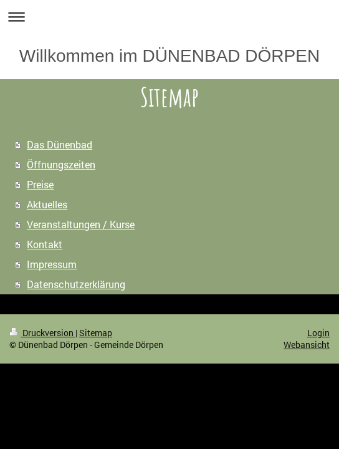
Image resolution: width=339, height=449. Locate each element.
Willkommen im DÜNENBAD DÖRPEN (169, 55)
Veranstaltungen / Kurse (81, 224)
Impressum (52, 264)
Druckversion (42, 333)
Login (318, 333)
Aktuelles (47, 204)
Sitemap (95, 333)
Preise (40, 184)
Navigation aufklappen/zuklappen (169, 16)
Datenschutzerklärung (76, 284)
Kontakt (44, 244)
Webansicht (307, 344)
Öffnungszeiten (61, 164)
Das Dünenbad (59, 144)
